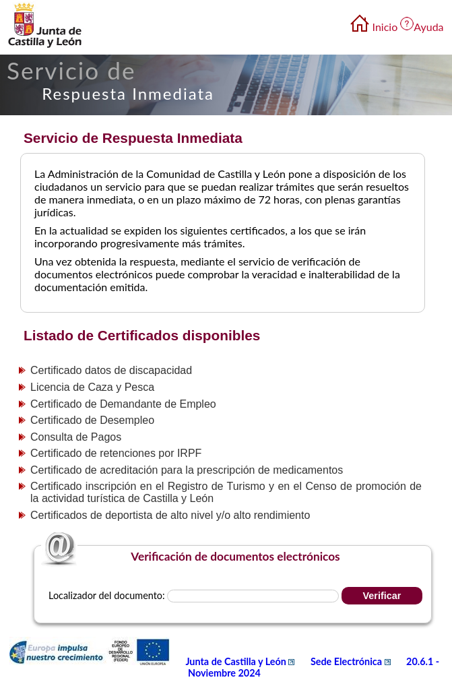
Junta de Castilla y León (241, 661)
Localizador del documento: (106, 595)
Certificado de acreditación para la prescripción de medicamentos (186, 470)
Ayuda (428, 26)
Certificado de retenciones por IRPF (115, 453)
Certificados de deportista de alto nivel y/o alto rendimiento (170, 515)
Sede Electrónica (352, 661)
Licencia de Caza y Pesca (92, 387)
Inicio (385, 26)
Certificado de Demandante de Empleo (123, 404)
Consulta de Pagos (75, 437)
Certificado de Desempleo (92, 420)
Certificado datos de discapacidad (111, 370)
